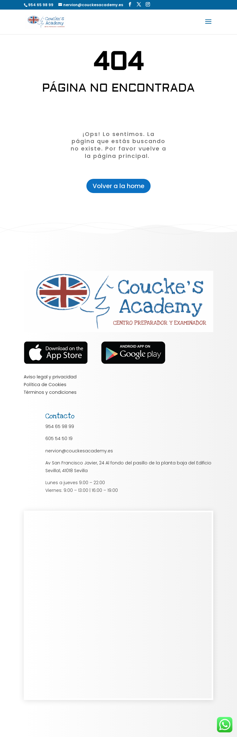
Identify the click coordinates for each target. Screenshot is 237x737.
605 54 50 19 (59, 438)
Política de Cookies (45, 384)
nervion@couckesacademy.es (79, 451)
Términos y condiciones (50, 392)
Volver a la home (118, 186)
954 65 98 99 (59, 426)
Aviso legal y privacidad (50, 377)
